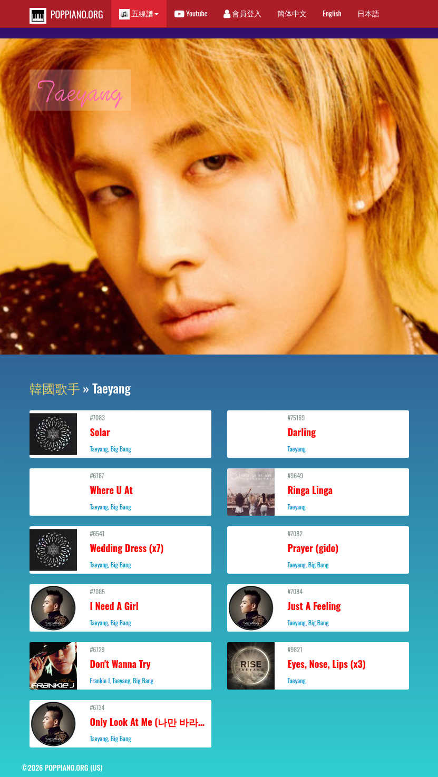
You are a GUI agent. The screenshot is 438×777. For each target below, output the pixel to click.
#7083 (120, 433)
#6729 (120, 665)
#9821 (318, 665)
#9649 (318, 491)
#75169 (318, 433)
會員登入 (242, 12)
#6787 (120, 491)
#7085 (120, 607)
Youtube (191, 12)
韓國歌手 (55, 387)
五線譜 (139, 13)
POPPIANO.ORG (66, 15)
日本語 (368, 12)
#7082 (318, 549)
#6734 (121, 723)
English (332, 12)
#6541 (120, 549)
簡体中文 (292, 12)
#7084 (318, 607)
